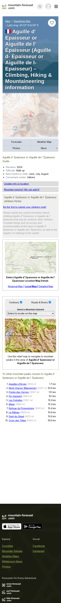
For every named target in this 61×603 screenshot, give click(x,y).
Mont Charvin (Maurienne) (23, 388)
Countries (7, 546)
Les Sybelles (15, 400)
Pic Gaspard (15, 396)
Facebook (39, 546)
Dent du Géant (16, 416)
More (44, 148)
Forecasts (16, 141)
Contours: (14, 302)
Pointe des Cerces (19, 392)
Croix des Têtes (17, 420)
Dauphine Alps (22, 21)
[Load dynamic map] (30, 116)
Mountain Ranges (12, 551)
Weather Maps (10, 556)
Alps (7, 21)
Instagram (38, 551)
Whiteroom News (12, 561)
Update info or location (16, 183)
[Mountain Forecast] (17, 6)
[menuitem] (17, 142)
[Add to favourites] (52, 23)
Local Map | (31, 286)
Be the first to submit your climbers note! (24, 207)
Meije (12, 404)
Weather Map (44, 141)
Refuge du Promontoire (21, 408)
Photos (16, 148)
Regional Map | (16, 286)
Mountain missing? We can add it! (21, 189)
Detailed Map (46, 286)
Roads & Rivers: (40, 302)
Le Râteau (14, 412)
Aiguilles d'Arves (18, 384)
